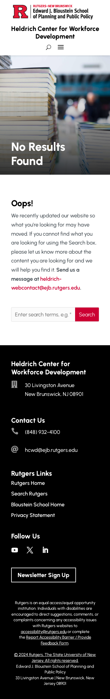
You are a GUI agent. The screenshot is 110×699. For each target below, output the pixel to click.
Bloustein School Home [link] (38, 504)
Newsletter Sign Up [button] (44, 575)
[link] (14, 549)
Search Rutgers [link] (29, 493)
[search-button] (48, 47)
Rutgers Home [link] (28, 483)
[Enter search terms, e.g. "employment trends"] (43, 315)
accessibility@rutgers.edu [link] (44, 631)
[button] (60, 49)
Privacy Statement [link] (33, 515)
